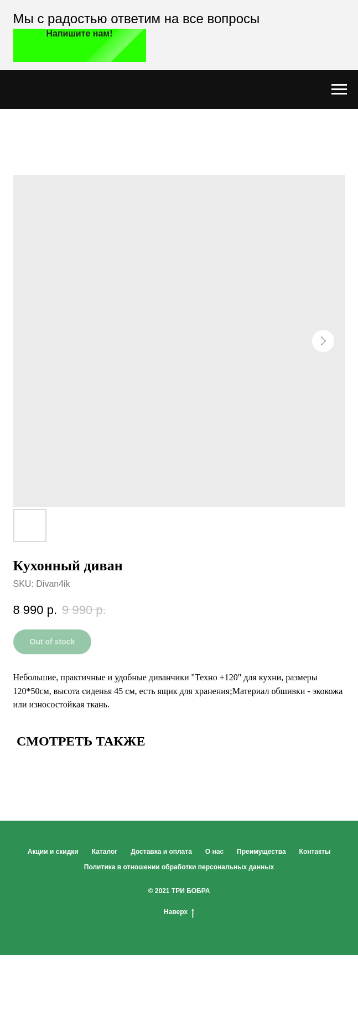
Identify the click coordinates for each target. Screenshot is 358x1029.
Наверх (179, 912)
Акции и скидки (53, 851)
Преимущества (261, 851)
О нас (214, 851)
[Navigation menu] (339, 89)
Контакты (315, 851)
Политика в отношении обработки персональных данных (179, 867)
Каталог (105, 851)
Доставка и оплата (161, 851)
